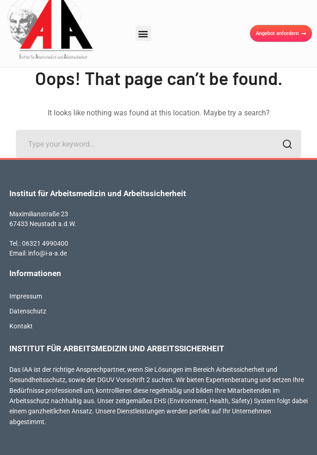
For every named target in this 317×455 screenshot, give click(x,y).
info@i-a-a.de (47, 253)
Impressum (25, 296)
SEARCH (284, 145)
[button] (143, 33)
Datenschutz (27, 311)
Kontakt (21, 326)
